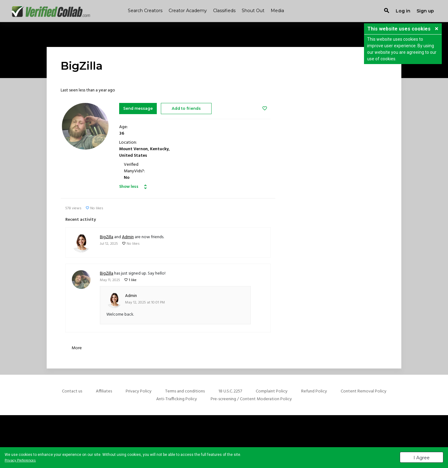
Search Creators (145, 10)
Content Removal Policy (363, 391)
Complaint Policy (271, 391)
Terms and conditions (185, 391)
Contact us (72, 391)
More (77, 348)
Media (277, 10)
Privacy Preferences (20, 460)
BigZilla (106, 237)
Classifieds (224, 10)
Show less (128, 186)
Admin (128, 237)
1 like (133, 280)
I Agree (421, 458)
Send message (138, 108)
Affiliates (104, 391)
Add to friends (186, 108)
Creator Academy (188, 10)
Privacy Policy (139, 391)
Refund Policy (314, 391)
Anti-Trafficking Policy (176, 399)
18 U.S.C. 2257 (230, 391)
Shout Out (253, 10)
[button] (436, 29)
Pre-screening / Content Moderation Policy (251, 399)
